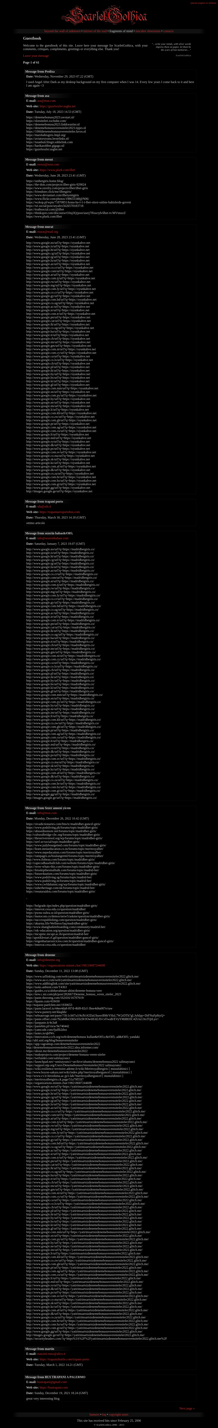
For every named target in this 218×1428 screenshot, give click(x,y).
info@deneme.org (48, 960)
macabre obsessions (148, 31)
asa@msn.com (46, 100)
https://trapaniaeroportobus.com (60, 512)
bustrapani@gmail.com (52, 1382)
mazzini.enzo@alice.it (51, 1353)
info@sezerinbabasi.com (52, 538)
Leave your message (36, 55)
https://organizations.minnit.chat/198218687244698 (72, 965)
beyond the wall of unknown (62, 31)
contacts (168, 31)
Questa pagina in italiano (203, 3)
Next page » (187, 1408)
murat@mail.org (47, 231)
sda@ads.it (44, 506)
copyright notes (118, 1414)
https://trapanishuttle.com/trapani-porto (64, 1359)
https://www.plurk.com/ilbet (57, 170)
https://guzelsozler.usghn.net (57, 106)
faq (104, 1414)
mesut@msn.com (48, 164)
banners (94, 1414)
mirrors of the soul (95, 31)
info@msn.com (47, 813)
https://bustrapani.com (54, 1387)
